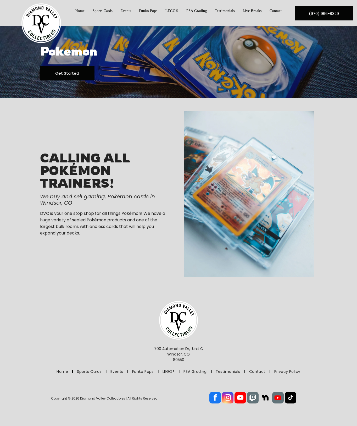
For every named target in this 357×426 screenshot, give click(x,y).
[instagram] (227, 398)
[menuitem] (80, 11)
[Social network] (253, 398)
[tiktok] (290, 398)
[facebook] (215, 398)
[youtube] (240, 398)
